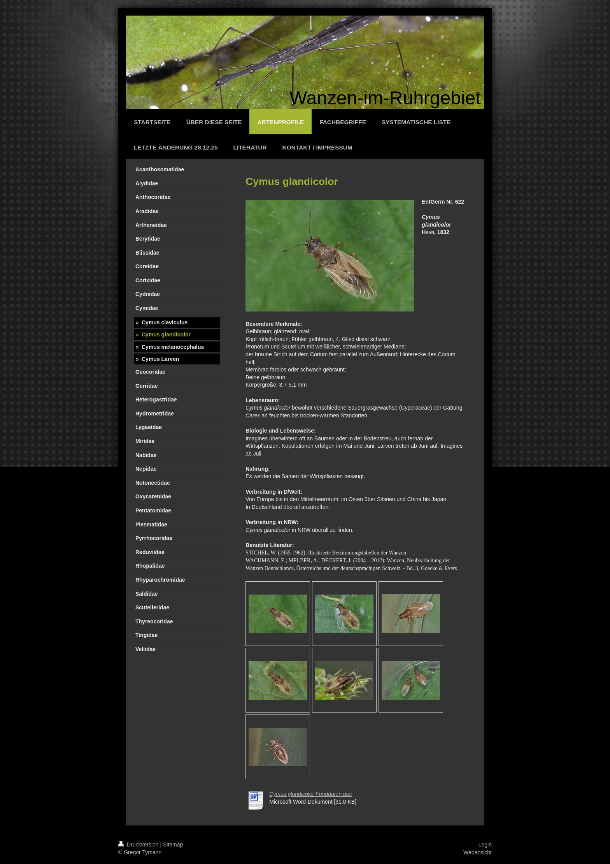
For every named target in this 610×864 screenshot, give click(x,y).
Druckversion (139, 844)
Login (485, 844)
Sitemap (173, 844)
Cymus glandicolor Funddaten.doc (310, 794)
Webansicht (477, 852)
